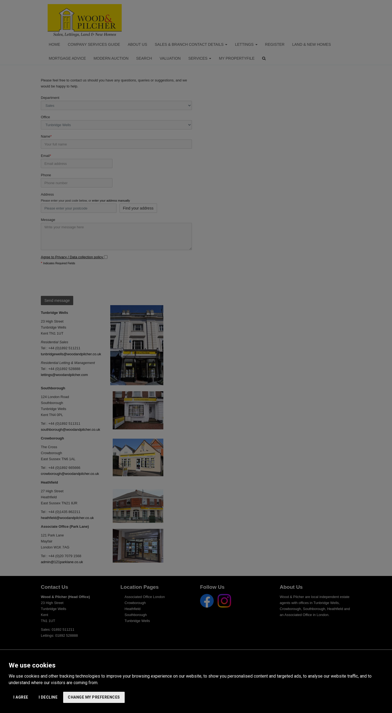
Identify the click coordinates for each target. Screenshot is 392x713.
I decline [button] (48, 697)
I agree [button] (20, 697)
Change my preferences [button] (94, 697)
